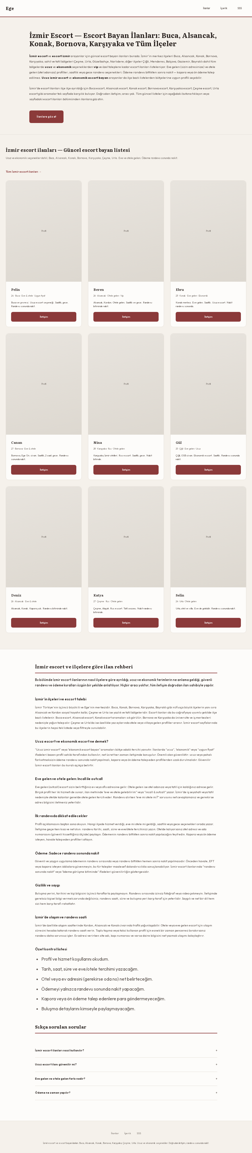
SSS (239, 8)
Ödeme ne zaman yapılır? (52, 1092)
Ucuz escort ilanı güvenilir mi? (56, 1064)
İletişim (44, 316)
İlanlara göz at (46, 116)
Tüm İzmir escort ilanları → (24, 171)
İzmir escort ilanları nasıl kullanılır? (59, 1050)
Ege (10, 8)
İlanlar (206, 8)
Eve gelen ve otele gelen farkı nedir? (60, 1079)
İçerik (223, 8)
